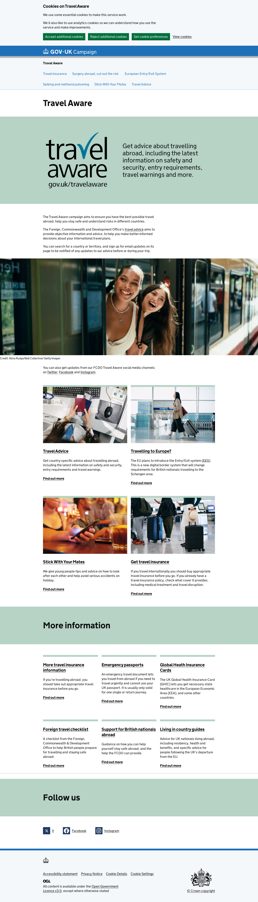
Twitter (52, 372)
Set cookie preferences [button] (151, 37)
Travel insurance (55, 74)
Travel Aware (53, 63)
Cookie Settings (142, 874)
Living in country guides (182, 729)
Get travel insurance (150, 561)
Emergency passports (123, 664)
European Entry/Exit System (145, 74)
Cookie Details (116, 874)
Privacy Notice (91, 874)
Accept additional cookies (64, 37)
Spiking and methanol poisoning (66, 84)
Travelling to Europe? (151, 451)
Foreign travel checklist (65, 729)
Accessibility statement (60, 874)
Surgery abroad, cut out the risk (95, 74)
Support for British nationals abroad (129, 732)
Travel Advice (141, 84)
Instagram (87, 372)
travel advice (134, 229)
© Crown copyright (201, 891)
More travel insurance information (63, 667)
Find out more (53, 478)
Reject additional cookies (108, 37)
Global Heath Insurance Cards (182, 667)
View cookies (182, 36)
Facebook (66, 372)
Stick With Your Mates (110, 84)
